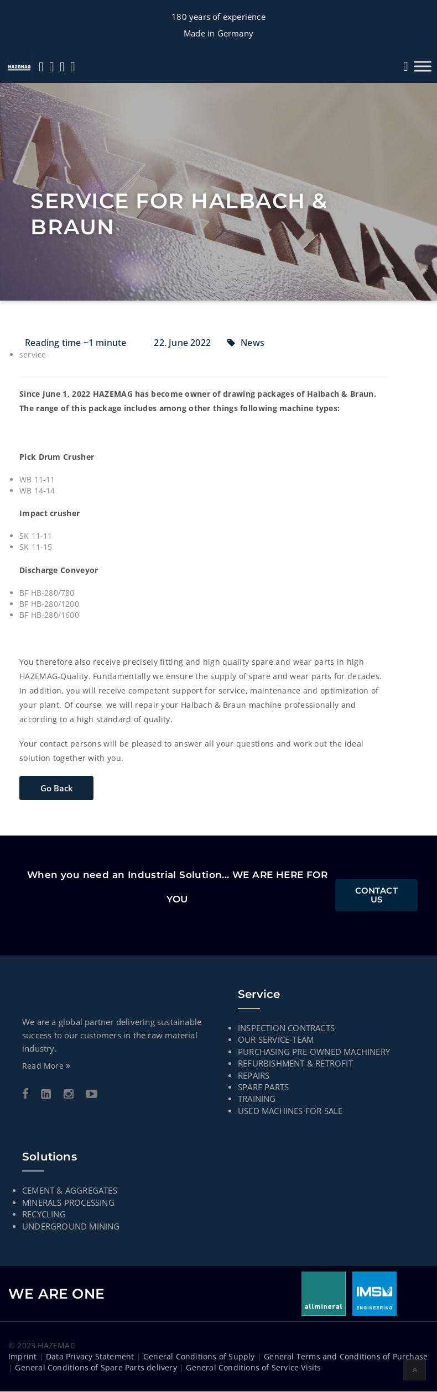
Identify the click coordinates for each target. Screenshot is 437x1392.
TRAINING (257, 1099)
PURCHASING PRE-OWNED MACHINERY (314, 1051)
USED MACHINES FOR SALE (290, 1111)
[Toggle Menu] (422, 66)
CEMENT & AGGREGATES (69, 1190)
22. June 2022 (182, 343)
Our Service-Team (276, 1040)
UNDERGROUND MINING (71, 1226)
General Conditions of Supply (199, 1357)
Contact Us (376, 895)
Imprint (22, 1357)
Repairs (253, 1075)
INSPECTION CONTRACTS (286, 1028)
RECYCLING (44, 1214)
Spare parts (263, 1087)
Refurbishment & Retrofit (295, 1063)
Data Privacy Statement (90, 1357)
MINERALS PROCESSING (68, 1202)
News (252, 343)
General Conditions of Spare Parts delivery (95, 1368)
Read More (46, 1066)
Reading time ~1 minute (75, 343)
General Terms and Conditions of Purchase (346, 1357)
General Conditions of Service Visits (253, 1368)
